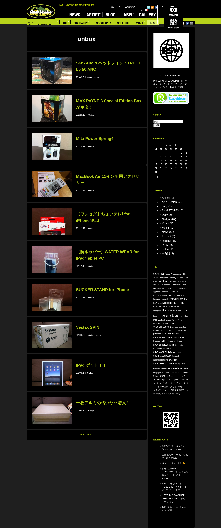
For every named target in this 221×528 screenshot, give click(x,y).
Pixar (169, 334)
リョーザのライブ (164, 387)
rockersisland (171, 341)
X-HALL (156, 376)
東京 (163, 394)
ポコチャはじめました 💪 (173, 463)
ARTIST (92, 14)
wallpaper (157, 373)
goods (161, 303)
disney (162, 288)
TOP (65, 23)
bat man (180, 278)
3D (154, 274)
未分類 (166, 253)
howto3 (177, 307)
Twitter (148, 7)
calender (156, 285)
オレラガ (183, 376)
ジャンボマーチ (165, 383)
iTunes (178, 311)
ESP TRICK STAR (174, 292)
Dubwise (179, 288)
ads (184, 274)
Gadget (90, 77)
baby (165, 206)
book (184, 281)
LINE (169, 316)
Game (176, 299)
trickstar (156, 369)
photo (164, 334)
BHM (186, 278)
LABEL (127, 14)
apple (156, 277)
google (168, 302)
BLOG (110, 14)
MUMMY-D (157, 323)
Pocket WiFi (176, 334)
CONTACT (129, 7)
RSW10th (157, 345)
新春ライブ (183, 390)
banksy (173, 278)
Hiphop (176, 303)
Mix (172, 320)
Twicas (163, 369)
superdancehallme (160, 360)
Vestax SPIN (87, 327)
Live (175, 315)
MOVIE (140, 23)
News (165, 232)
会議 (172, 390)
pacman (172, 330)
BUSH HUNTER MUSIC (41, 11)
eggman (156, 292)
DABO (156, 288)
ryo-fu (180, 345)
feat (182, 295)
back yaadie (165, 278)
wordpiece (177, 373)
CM (180, 285)
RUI (175, 345)
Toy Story (181, 364)
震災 (178, 394)
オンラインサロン (160, 380)
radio (163, 341)
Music (96, 77)
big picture (177, 281)
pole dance (166, 337)
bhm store (168, 281)
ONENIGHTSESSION (162, 327)
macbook (161, 320)
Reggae (166, 240)
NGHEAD (166, 323)
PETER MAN (181, 330)
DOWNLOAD (173, 11)
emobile (163, 292)
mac (155, 320)
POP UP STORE (177, 337)
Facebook (156, 7)
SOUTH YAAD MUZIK (162, 356)
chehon (167, 285)
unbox (178, 368)
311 (162, 274)
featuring (156, 299)
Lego (164, 316)
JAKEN (184, 311)
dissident (168, 288)
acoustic (176, 274)
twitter (165, 249)
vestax (185, 369)
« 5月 (156, 177)
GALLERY (147, 14)
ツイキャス (177, 383)
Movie (165, 223)
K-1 (159, 316)
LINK (113, 7)
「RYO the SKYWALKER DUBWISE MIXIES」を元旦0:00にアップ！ (174, 498)
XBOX (162, 376)
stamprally (176, 356)
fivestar (164, 299)
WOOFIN (169, 373)
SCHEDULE (123, 23)
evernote (168, 295)
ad (181, 274)
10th (158, 274)
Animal (166, 197)
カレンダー (173, 380)
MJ (176, 320)
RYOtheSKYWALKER (162, 348)
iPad (165, 310)
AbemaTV (168, 274)
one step (174, 327)
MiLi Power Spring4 (95, 138)
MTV (180, 320)
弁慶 (177, 390)
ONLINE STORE (173, 23)
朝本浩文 (157, 394)
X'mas (185, 373)
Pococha (157, 337)
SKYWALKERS (162, 351)
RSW (165, 245)
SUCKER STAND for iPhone (102, 289)
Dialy (165, 214)
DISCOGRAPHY (102, 23)
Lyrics (185, 316)
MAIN (89, 435)
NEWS (74, 14)
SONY (179, 352)
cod (184, 285)
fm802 (170, 299)
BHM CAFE (158, 281)
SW (175, 363)
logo (180, 316)
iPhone (171, 310)
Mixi (152, 7)
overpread (164, 330)
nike (172, 323)
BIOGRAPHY (81, 23)
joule (155, 316)
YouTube (146, 10)
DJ (174, 288)
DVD (185, 288)
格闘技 (168, 394)
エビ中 (176, 376)
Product (166, 236)
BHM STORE (170, 210)
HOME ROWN (168, 307)
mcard (168, 320)
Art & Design (169, 202)
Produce (156, 341)
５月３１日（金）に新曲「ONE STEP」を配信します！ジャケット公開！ (174, 486)
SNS (174, 352)
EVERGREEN (159, 295)
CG (162, 285)
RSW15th (168, 344)
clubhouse (175, 285)
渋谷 (173, 394)
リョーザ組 (177, 387)
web (163, 373)
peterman (157, 334)
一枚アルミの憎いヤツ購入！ (103, 403)
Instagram (157, 311)
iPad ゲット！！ (91, 365)
